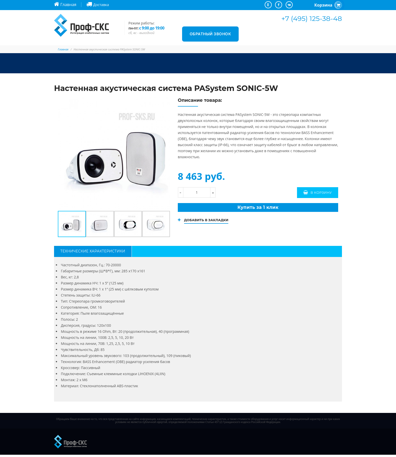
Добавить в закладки (208, 222)
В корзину (321, 192)
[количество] (197, 192)
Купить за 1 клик (258, 208)
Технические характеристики (92, 252)
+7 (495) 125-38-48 (311, 18)
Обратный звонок (210, 33)
